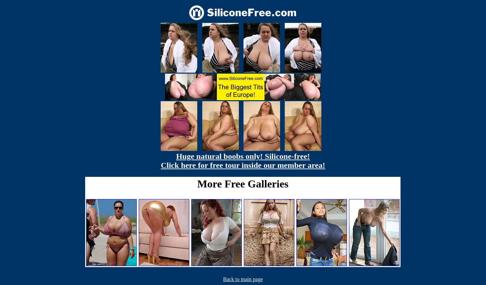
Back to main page (243, 279)
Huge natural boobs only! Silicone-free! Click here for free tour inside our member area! (243, 161)
